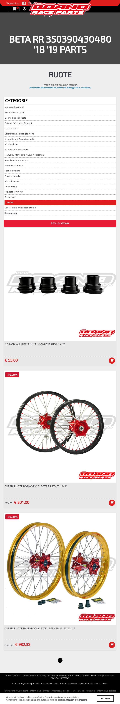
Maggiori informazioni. (76, 699)
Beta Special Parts (14, 112)
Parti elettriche (12, 170)
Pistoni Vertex (12, 181)
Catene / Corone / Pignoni (18, 123)
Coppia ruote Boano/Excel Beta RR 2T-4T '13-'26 (36, 486)
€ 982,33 (22, 644)
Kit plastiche (11, 144)
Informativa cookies (106, 691)
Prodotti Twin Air (14, 192)
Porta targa (11, 186)
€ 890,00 (8, 503)
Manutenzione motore (16, 160)
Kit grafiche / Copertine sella (19, 139)
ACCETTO (105, 698)
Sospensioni (11, 213)
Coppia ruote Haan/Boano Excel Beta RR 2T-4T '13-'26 (40, 628)
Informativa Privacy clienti (16, 691)
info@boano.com (106, 675)
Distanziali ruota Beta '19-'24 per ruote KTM (35, 344)
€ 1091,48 (9, 645)
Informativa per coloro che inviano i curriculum (73, 691)
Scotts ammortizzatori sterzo (20, 207)
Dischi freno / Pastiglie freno (19, 133)
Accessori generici (14, 107)
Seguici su (13, 3)
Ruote (10, 202)
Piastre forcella (12, 176)
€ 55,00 (11, 360)
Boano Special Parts (15, 118)
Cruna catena (11, 128)
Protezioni (10, 197)
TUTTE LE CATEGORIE (60, 223)
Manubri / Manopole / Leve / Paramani (24, 155)
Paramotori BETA (14, 165)
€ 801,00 (21, 502)
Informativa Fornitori (40, 691)
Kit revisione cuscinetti (16, 149)
